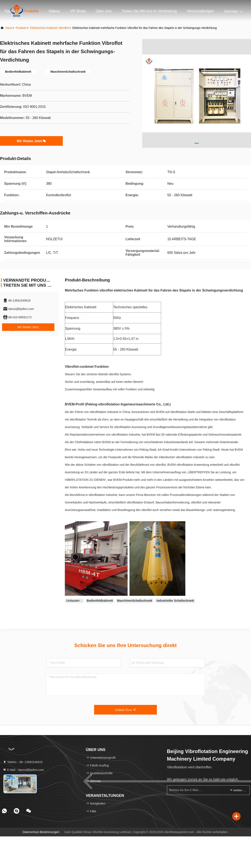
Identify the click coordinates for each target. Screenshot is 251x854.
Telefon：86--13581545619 (23, 762)
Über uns (103, 11)
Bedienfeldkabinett (100, 600)
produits (21, 28)
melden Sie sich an (237, 790)
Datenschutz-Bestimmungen (41, 832)
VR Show (78, 11)
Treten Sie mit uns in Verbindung (149, 11)
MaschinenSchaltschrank (134, 600)
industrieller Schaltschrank (175, 600)
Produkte (30, 11)
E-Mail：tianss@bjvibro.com (23, 769)
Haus (9, 11)
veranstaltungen (200, 11)
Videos (54, 11)
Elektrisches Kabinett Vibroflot (49, 28)
